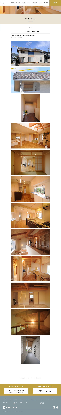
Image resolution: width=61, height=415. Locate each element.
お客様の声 (34, 2)
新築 (14, 400)
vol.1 (26, 400)
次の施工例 (38, 378)
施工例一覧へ (30, 378)
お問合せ (55, 3)
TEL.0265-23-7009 (16, 391)
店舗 (14, 403)
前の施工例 (23, 378)
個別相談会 (21, 402)
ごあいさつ (42, 402)
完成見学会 (21, 400)
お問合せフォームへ (44, 391)
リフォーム (15, 402)
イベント (29, 2)
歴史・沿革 (42, 403)
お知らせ (40, 2)
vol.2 (26, 402)
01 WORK (14, 398)
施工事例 (23, 2)
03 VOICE (27, 398)
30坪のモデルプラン (34, 400)
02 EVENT (21, 398)
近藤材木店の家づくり (15, 2)
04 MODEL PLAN (34, 398)
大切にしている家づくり (7, 400)
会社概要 (46, 2)
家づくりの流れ (5, 402)
